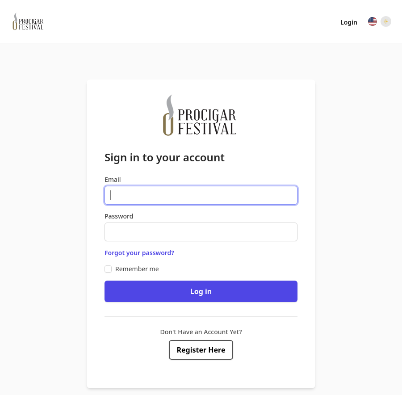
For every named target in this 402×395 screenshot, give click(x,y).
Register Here (201, 350)
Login (348, 22)
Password (119, 216)
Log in (201, 291)
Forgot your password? (139, 252)
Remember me (137, 269)
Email (113, 179)
